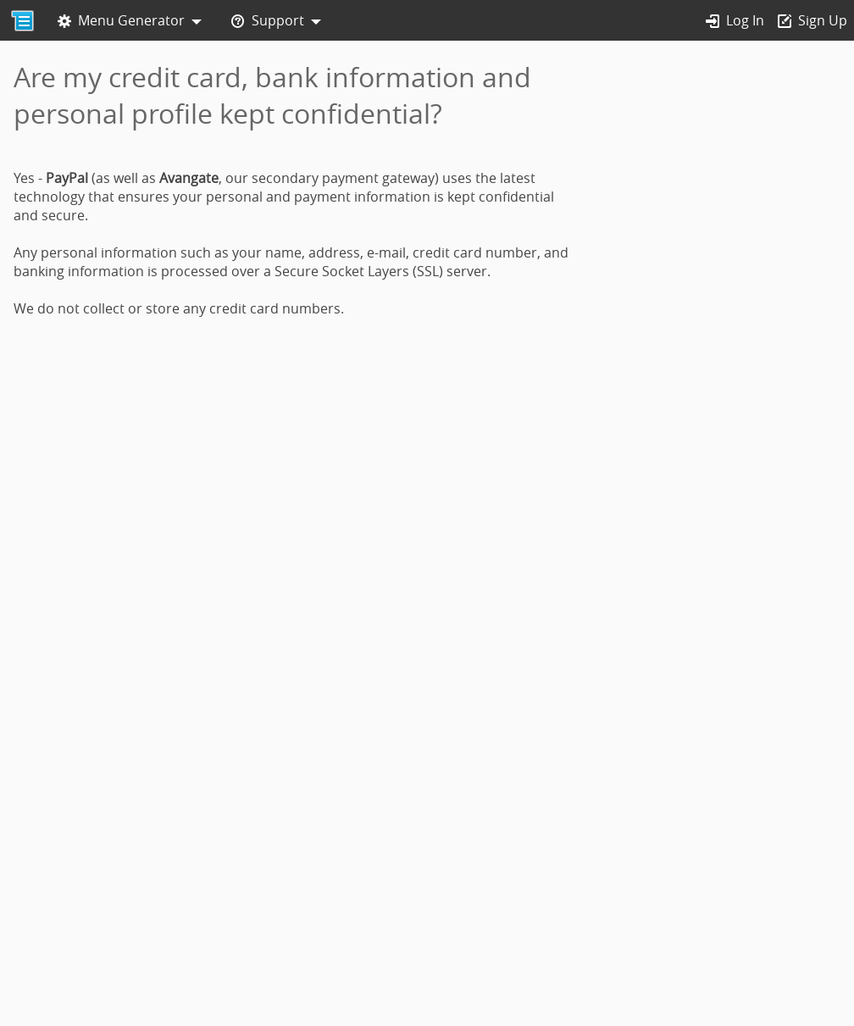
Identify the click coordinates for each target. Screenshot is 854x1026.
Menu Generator (121, 21)
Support (267, 21)
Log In (735, 21)
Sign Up (812, 21)
